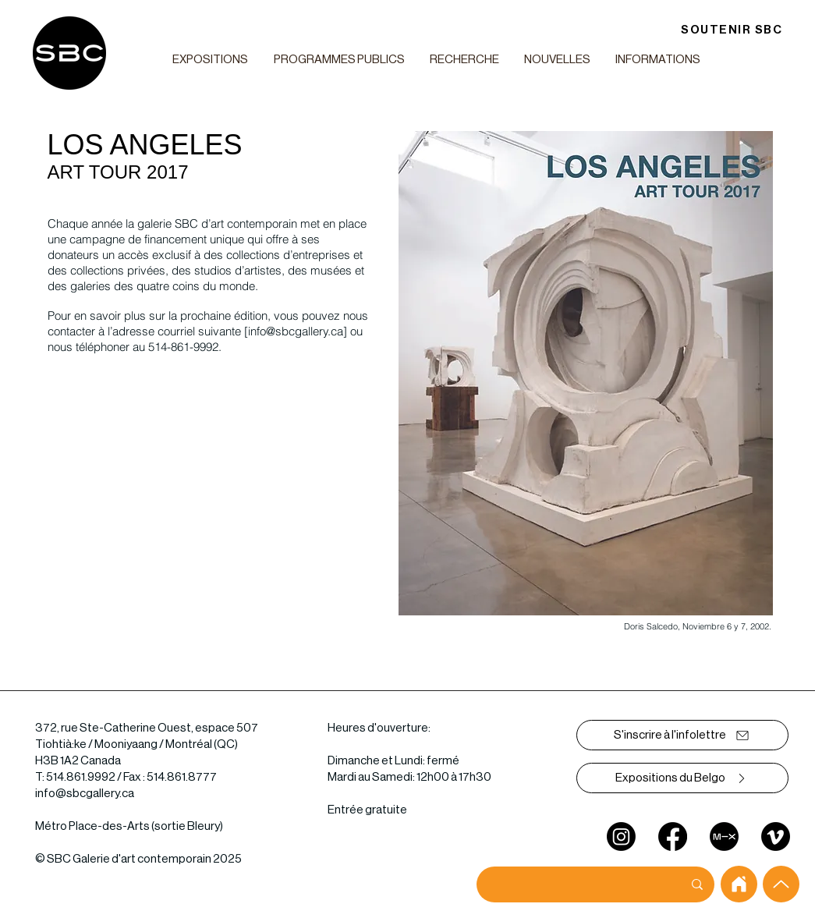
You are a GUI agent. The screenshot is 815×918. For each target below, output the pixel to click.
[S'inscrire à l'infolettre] (682, 735)
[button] (210, 59)
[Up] (781, 884)
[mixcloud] (724, 836)
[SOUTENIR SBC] (731, 30)
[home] (739, 884)
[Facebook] (672, 836)
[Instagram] (621, 836)
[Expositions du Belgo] (682, 778)
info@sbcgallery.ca (295, 331)
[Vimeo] (775, 836)
